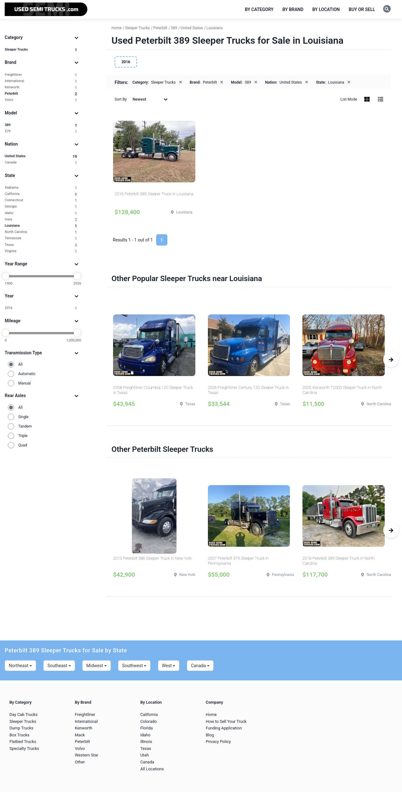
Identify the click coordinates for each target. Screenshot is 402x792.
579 (41, 131)
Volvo (41, 100)
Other (80, 762)
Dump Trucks (21, 728)
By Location (326, 9)
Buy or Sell (362, 9)
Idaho (41, 213)
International (41, 81)
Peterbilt (41, 93)
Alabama (41, 188)
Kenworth (41, 87)
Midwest (96, 665)
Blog (210, 735)
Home (211, 714)
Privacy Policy (218, 741)
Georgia (41, 206)
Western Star (86, 755)
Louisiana (41, 226)
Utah (144, 755)
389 (41, 125)
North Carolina (41, 232)
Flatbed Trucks (22, 741)
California (41, 194)
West (169, 665)
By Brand (292, 9)
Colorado (148, 721)
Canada (41, 162)
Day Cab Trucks (23, 714)
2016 (41, 308)
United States (41, 156)
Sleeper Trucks (41, 49)
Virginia (41, 251)
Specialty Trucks (24, 748)
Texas (41, 245)
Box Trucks (19, 735)
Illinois (146, 741)
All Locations (152, 769)
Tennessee (41, 238)
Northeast (20, 665)
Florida (146, 728)
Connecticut (41, 200)
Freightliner (41, 75)
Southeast (59, 665)
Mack (80, 735)
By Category (259, 9)
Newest (150, 99)
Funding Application (224, 728)
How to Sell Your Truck (226, 721)
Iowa (41, 219)
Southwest (134, 665)
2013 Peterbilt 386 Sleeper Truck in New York (152, 558)
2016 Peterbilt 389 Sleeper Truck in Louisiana (154, 193)
